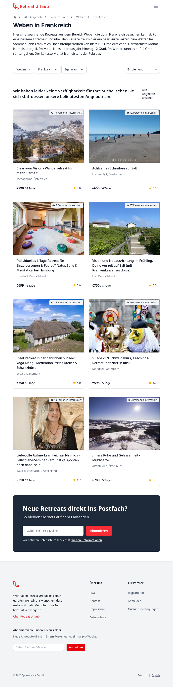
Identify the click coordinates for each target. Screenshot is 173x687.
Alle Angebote (33, 17)
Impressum (97, 609)
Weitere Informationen (86, 540)
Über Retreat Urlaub (26, 616)
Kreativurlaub (59, 17)
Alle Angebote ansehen (148, 94)
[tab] (43, 160)
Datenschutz (98, 617)
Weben (81, 17)
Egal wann (74, 69)
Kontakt (95, 601)
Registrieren (136, 593)
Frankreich (100, 17)
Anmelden (134, 601)
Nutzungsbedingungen (143, 609)
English (156, 675)
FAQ (92, 593)
